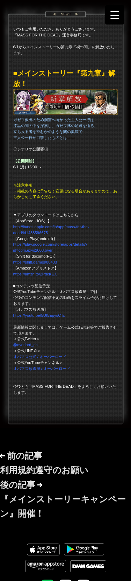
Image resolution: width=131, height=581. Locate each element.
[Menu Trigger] (114, 14)
